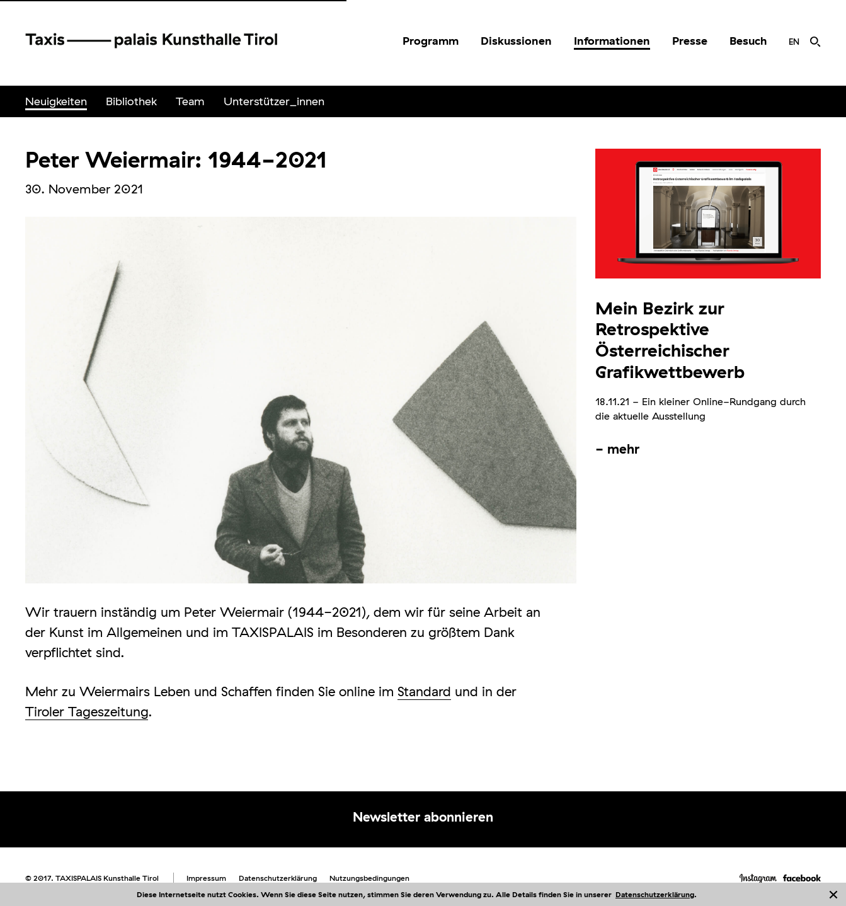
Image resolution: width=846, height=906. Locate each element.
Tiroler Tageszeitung (86, 711)
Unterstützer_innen (274, 101)
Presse (689, 40)
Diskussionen (516, 40)
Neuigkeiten (56, 101)
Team (190, 101)
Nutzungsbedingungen (369, 878)
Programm (431, 40)
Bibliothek (131, 101)
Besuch (748, 40)
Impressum (206, 878)
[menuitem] (431, 41)
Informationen (612, 40)
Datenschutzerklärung (654, 894)
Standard (424, 691)
